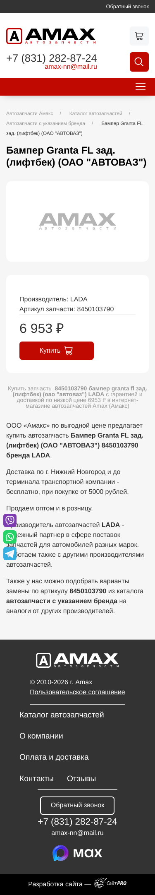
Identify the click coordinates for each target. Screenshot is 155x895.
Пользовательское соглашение (77, 692)
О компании (41, 736)
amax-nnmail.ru (71, 67)
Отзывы (81, 779)
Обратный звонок (127, 6)
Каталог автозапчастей (61, 715)
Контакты (36, 779)
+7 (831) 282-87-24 (51, 58)
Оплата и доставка (54, 757)
